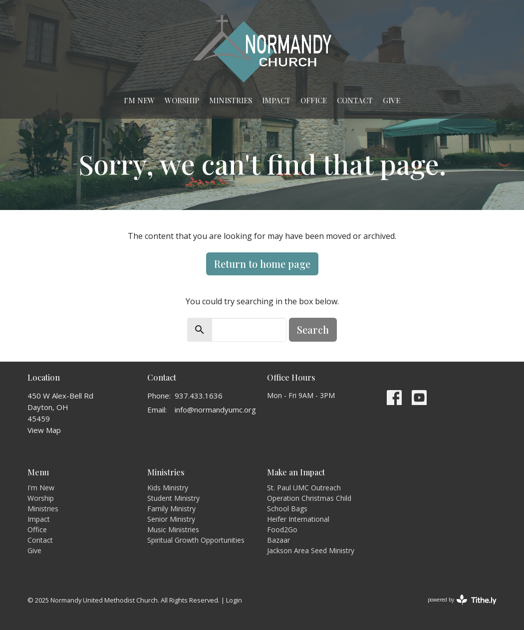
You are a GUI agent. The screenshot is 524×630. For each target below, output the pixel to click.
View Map (44, 430)
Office (313, 100)
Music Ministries (173, 529)
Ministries (230, 100)
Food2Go (282, 529)
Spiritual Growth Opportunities (196, 540)
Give (391, 100)
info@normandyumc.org (215, 410)
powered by (462, 600)
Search (313, 329)
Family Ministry (171, 508)
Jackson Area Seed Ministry (310, 550)
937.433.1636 (199, 396)
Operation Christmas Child (309, 498)
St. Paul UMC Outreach (304, 487)
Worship (182, 100)
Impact (276, 100)
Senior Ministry (171, 519)
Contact (355, 100)
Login (234, 600)
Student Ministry (173, 498)
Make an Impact (296, 472)
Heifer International (298, 519)
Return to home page (262, 263)
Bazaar (278, 540)
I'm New (139, 100)
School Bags (287, 508)
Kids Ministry (167, 487)
